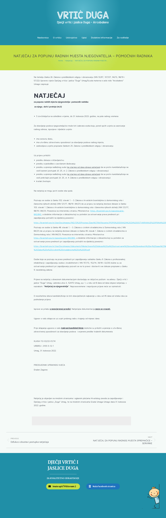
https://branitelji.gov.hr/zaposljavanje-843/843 (54, 238)
